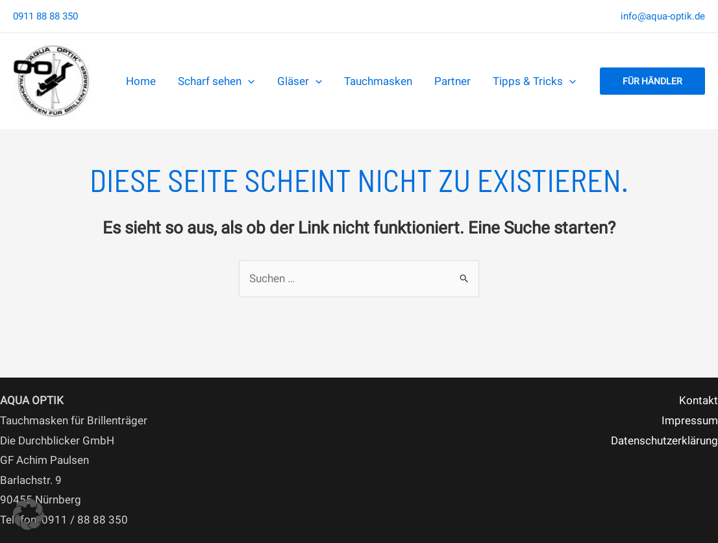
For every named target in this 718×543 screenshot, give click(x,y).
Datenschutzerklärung (664, 440)
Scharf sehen (216, 81)
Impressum (690, 420)
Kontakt (698, 400)
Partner (452, 81)
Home (141, 81)
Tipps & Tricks (534, 81)
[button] (652, 81)
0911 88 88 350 (45, 16)
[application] (247, 81)
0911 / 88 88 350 (85, 519)
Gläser (299, 81)
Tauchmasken (378, 81)
